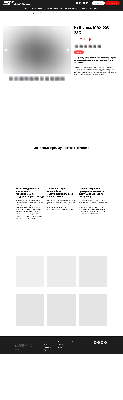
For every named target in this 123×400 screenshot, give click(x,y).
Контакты (94, 9)
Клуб (59, 396)
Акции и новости (72, 9)
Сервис (84, 9)
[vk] (84, 3)
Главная (18, 13)
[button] (112, 3)
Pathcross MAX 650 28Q (51, 13)
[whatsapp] (80, 3)
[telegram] (77, 3)
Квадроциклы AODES (36, 13)
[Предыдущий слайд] (6, 50)
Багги (45, 391)
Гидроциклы (48, 396)
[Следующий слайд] (68, 50)
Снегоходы (47, 393)
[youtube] (87, 3)
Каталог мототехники (34, 9)
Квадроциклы (25, 13)
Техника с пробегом (54, 9)
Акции (60, 393)
